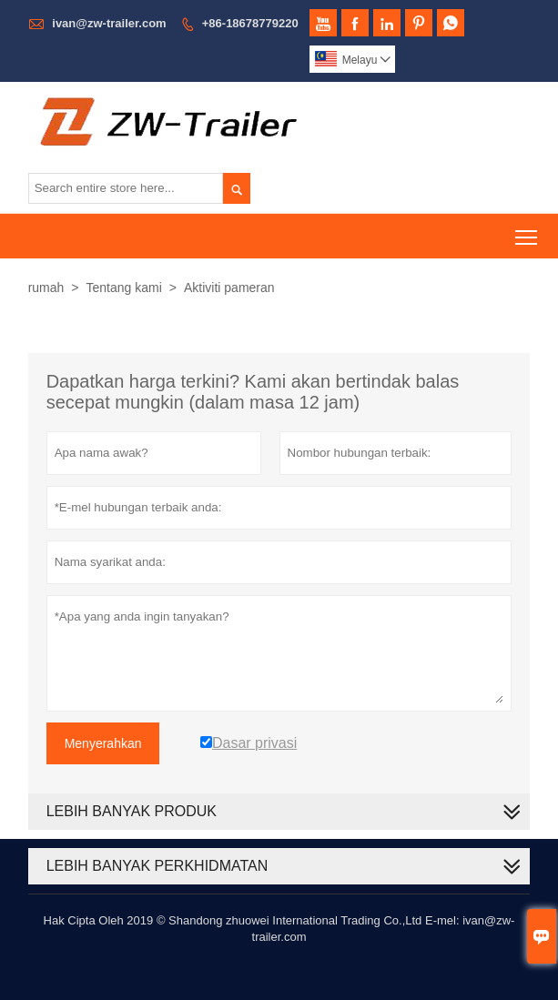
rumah (46, 287)
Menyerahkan (103, 743)
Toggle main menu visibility (527, 230)
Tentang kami (124, 287)
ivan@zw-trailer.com (109, 23)
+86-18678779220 (250, 23)
